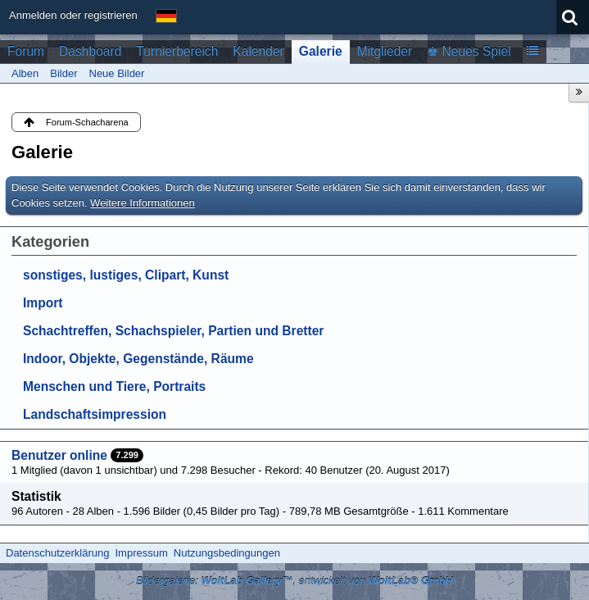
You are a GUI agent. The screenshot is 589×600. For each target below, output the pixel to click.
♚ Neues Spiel (468, 51)
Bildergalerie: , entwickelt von (294, 581)
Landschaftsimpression (94, 414)
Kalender (258, 51)
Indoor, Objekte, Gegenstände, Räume (138, 359)
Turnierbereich (177, 51)
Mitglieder (385, 51)
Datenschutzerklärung (57, 553)
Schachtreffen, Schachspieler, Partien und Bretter (173, 331)
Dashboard (90, 51)
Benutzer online (59, 455)
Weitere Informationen (142, 203)
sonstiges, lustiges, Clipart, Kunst (126, 275)
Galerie (320, 51)
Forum (25, 51)
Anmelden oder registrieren (73, 15)
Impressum (141, 553)
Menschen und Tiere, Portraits (114, 386)
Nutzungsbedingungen (227, 553)
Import (43, 303)
